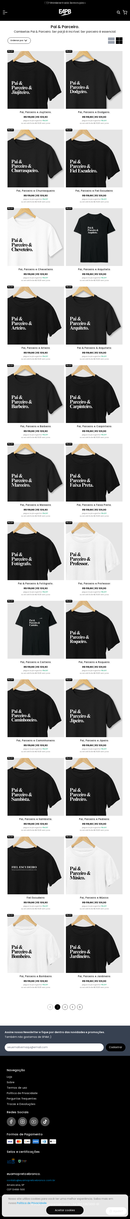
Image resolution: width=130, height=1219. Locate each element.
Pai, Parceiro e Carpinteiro (94, 426)
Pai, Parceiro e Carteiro (35, 662)
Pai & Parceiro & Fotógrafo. (35, 583)
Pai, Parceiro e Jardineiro (94, 976)
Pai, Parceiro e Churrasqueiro (36, 190)
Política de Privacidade (22, 1093)
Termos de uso (17, 1088)
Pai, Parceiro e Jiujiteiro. (36, 112)
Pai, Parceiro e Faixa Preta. (94, 504)
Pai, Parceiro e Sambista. (35, 819)
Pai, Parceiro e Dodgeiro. (94, 112)
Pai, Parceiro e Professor (94, 583)
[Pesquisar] (119, 12)
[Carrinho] (125, 12)
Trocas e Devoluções (21, 1104)
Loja (9, 1077)
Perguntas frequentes (21, 1098)
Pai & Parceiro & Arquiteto (94, 347)
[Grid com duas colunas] (119, 40)
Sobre (10, 1082)
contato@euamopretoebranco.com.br (31, 1180)
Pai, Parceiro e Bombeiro (36, 976)
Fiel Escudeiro (36, 897)
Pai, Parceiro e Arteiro (36, 347)
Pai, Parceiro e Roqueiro (94, 662)
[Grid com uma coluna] (111, 40)
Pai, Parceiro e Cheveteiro (36, 269)
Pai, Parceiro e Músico (94, 897)
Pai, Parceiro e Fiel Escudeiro (94, 190)
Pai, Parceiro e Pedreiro (94, 819)
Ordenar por (19, 40)
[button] (5, 12)
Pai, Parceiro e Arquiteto (94, 269)
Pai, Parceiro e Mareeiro (35, 504)
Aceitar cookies (65, 1210)
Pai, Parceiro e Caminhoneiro (36, 740)
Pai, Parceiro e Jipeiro (94, 740)
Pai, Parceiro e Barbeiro (35, 426)
